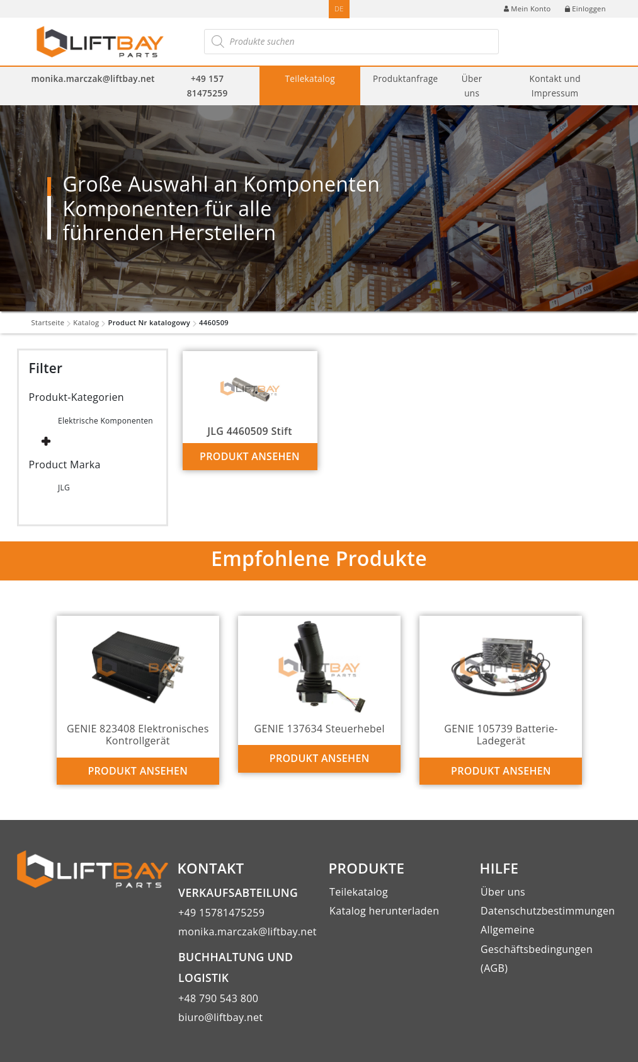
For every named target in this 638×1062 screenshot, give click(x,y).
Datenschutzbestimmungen (548, 911)
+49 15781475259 (221, 913)
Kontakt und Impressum (555, 85)
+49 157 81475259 (207, 85)
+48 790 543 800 (218, 998)
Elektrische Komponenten (105, 420)
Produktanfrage (405, 78)
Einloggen (585, 8)
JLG (64, 487)
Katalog (86, 322)
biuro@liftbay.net (220, 1017)
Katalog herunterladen (384, 911)
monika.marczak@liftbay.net (93, 78)
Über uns (472, 85)
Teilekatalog (310, 78)
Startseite (48, 322)
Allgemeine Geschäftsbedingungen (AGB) (537, 949)
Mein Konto (527, 8)
